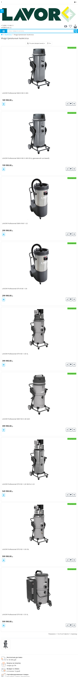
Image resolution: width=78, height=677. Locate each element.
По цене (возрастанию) (36, 43)
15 (49, 43)
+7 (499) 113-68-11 (7, 25)
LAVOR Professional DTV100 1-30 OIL (15, 549)
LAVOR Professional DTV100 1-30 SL (15, 354)
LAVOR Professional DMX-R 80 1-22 (15, 223)
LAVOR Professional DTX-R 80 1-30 (14, 288)
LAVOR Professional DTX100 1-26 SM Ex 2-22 (18, 484)
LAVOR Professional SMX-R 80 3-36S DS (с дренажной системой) (25, 158)
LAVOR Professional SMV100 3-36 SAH (16, 419)
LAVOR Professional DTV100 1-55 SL (15, 614)
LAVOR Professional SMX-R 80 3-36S (15, 93)
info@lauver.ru (6, 28)
